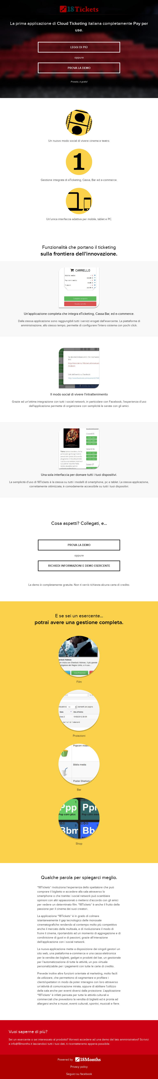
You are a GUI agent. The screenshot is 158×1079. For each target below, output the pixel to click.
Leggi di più (79, 47)
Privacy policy (79, 1067)
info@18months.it (21, 1044)
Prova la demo (79, 545)
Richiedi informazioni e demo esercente (79, 565)
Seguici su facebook (79, 1074)
